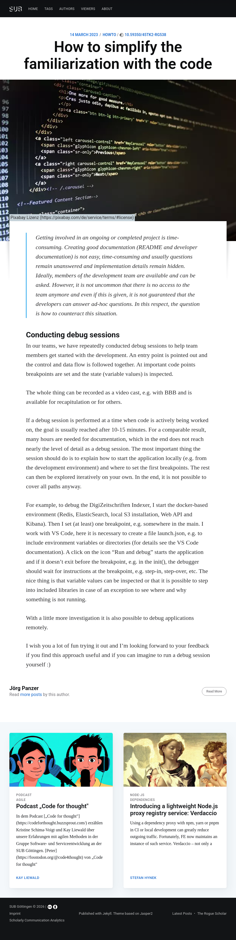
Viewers (88, 9)
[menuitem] (33, 9)
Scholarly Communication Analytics (37, 920)
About (107, 9)
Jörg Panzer (24, 688)
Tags (48, 9)
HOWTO (109, 35)
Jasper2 (146, 913)
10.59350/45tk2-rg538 (142, 35)
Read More (214, 691)
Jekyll (107, 913)
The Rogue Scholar (212, 913)
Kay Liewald (27, 877)
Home (33, 9)
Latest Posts (182, 913)
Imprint (14, 913)
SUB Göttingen (20, 907)
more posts (31, 694)
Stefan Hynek (143, 877)
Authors (67, 9)
